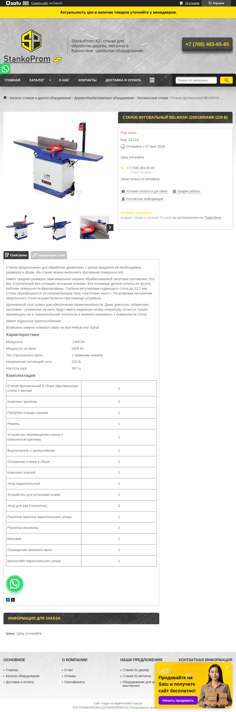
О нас (64, 80)
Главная (12, 80)
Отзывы (70, 676)
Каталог (37, 80)
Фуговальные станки (152, 98)
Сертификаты (74, 682)
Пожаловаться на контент (146, 707)
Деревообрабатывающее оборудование (104, 98)
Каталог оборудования (23, 676)
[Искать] (226, 80)
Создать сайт (39, 3)
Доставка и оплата (123, 80)
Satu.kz (137, 703)
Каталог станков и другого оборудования (40, 98)
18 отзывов (192, 3)
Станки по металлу (137, 676)
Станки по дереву (136, 670)
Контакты (87, 80)
